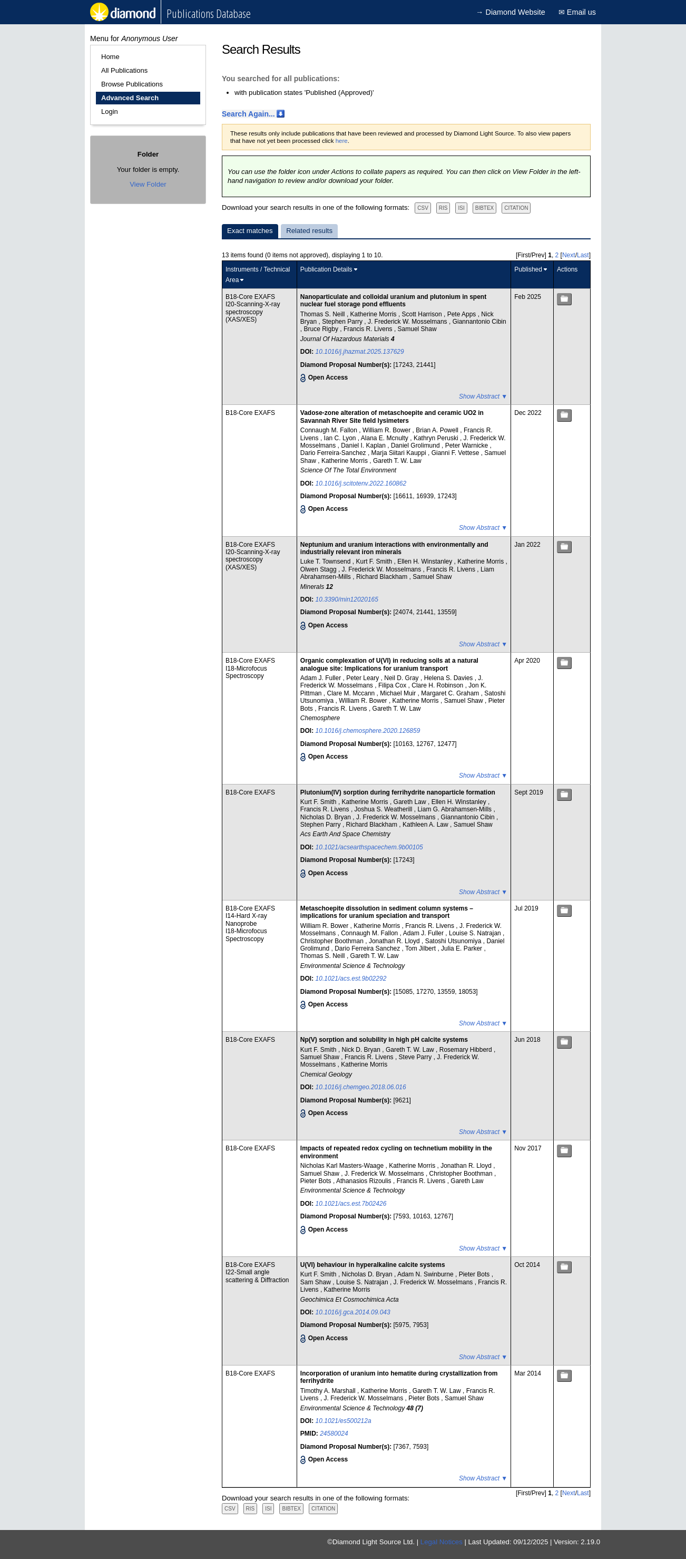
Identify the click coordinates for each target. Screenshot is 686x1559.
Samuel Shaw (417, 329)
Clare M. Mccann (352, 693)
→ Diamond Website (510, 12)
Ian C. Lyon (341, 438)
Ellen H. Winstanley (425, 561)
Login (109, 111)
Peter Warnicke (467, 445)
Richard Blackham (382, 576)
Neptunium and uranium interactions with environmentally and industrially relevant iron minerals (394, 548)
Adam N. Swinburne (426, 1274)
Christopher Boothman (332, 941)
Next (568, 255)
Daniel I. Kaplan (364, 445)
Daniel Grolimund (416, 445)
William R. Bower (387, 430)
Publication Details (326, 269)
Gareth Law (411, 802)
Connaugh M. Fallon (329, 430)
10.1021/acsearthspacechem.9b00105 (369, 847)
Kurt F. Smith (375, 561)
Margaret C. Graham (451, 693)
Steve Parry (416, 1057)
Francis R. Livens (369, 329)
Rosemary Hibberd (466, 1049)
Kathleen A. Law (426, 824)
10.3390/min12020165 (347, 599)
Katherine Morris (374, 314)
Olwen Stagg (319, 569)
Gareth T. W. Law (397, 460)
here (342, 141)
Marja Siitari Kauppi (399, 453)
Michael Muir (398, 693)
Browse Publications (132, 84)
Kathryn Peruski (437, 438)
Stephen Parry (343, 321)
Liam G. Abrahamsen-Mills (455, 809)
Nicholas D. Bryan (326, 817)
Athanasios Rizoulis (364, 1181)
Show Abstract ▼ (483, 396)
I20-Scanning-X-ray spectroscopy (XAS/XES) (253, 312)
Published (528, 269)
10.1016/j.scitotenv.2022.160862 (361, 483)
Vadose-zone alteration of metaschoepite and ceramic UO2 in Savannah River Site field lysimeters (392, 416)
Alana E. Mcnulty (385, 438)
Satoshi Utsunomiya (454, 941)
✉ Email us (577, 12)
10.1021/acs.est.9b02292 (351, 978)
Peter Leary (363, 678)
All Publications (124, 70)
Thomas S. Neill (323, 314)
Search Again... (248, 114)
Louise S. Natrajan (476, 933)
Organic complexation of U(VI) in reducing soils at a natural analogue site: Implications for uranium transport (389, 664)
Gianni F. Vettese (456, 453)
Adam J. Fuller (321, 678)
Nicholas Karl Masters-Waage (343, 1165)
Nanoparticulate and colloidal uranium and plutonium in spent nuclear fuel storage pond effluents (393, 300)
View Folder (148, 184)
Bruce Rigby (322, 329)
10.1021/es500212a (343, 1421)
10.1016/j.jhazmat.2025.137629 (360, 351)
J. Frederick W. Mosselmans (408, 321)
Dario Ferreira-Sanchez (334, 453)
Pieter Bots (316, 1181)
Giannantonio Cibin (479, 321)
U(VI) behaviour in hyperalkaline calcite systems (372, 1264)
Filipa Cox (393, 685)
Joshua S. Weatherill (384, 809)
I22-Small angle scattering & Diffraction (257, 1275)
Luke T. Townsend (326, 561)
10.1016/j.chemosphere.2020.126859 (368, 730)
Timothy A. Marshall (328, 1391)
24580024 (334, 1433)
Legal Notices (441, 1542)
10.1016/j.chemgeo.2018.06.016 (361, 1087)
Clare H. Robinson (438, 685)
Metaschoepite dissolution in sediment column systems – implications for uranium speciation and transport (386, 912)
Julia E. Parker (462, 948)
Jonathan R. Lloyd (395, 941)
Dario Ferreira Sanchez (368, 948)
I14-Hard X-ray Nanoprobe (246, 919)
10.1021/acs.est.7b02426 (351, 1203)
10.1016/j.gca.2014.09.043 (353, 1312)
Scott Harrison (423, 314)
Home (110, 57)
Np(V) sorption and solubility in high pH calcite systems (384, 1039)
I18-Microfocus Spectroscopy (246, 672)
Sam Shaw (316, 1282)
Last (583, 255)
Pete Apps (462, 314)
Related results (309, 231)
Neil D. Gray (402, 678)
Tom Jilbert (421, 948)
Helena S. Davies (449, 678)
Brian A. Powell (438, 430)
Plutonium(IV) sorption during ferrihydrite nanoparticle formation (397, 792)
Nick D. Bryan (362, 1049)
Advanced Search (130, 98)
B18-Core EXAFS (250, 297)
